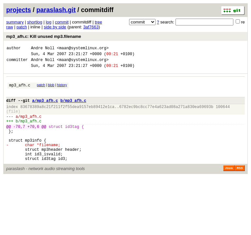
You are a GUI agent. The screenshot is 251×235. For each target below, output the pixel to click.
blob (51, 89)
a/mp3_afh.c (45, 107)
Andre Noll (43, 49)
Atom (229, 186)
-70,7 (19, 138)
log (48, 22)
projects (18, 9)
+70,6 (33, 138)
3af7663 (91, 26)
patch (22, 26)
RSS (240, 186)
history (62, 89)
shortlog (34, 22)
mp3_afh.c (19, 90)
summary (15, 22)
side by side (55, 26)
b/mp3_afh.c (73, 107)
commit (62, 22)
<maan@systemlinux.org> (83, 49)
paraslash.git (55, 9)
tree (98, 22)
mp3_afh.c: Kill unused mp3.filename (43, 36)
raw (9, 26)
